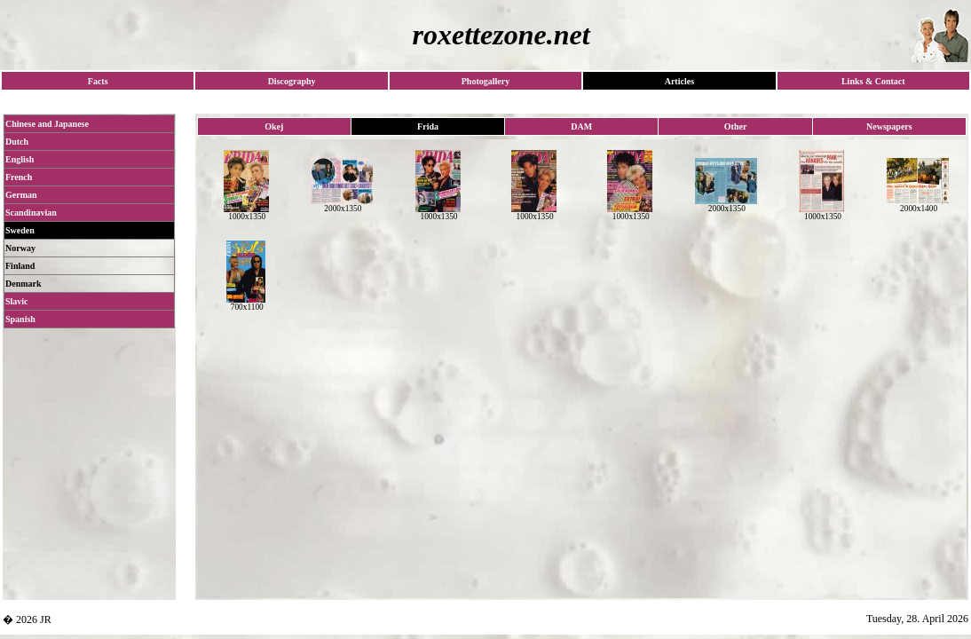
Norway (20, 248)
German (21, 195)
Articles (679, 81)
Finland (20, 266)
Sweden (20, 230)
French (18, 177)
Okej (273, 126)
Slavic (16, 301)
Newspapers (889, 126)
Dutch (16, 141)
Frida (427, 126)
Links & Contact (873, 81)
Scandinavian (31, 212)
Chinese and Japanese (47, 124)
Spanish (20, 319)
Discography (292, 81)
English (19, 159)
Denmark (23, 283)
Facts (98, 81)
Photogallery (485, 81)
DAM (581, 126)
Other (735, 126)
